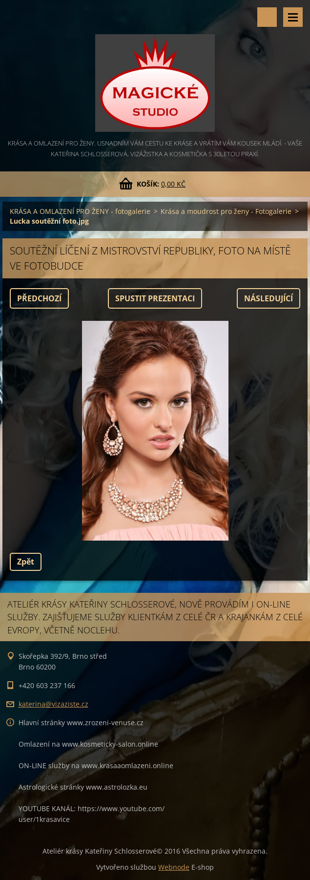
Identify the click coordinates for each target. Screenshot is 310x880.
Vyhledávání (267, 17)
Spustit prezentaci (155, 298)
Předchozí (39, 298)
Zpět (25, 561)
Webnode (173, 867)
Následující (268, 298)
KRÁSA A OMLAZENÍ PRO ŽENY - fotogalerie (80, 211)
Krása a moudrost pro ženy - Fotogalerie (226, 211)
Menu (293, 17)
